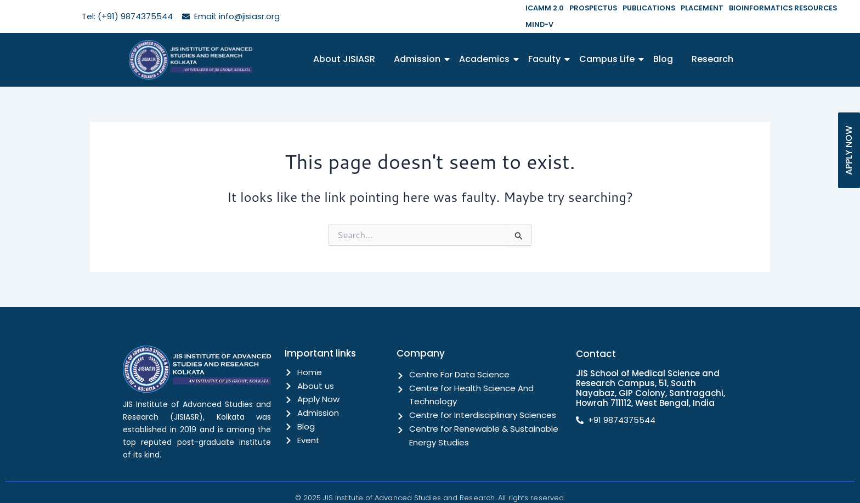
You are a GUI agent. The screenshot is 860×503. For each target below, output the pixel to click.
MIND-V (843, 8)
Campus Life (608, 42)
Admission (419, 42)
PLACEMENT (695, 8)
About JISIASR (344, 42)
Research (712, 42)
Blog (663, 42)
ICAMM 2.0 (543, 8)
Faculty (546, 42)
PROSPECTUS (590, 8)
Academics (486, 42)
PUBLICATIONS (644, 8)
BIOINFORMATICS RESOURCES (773, 8)
